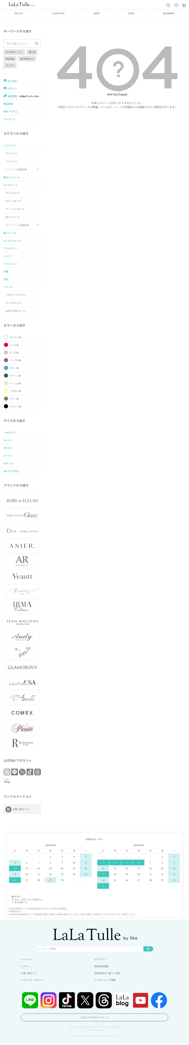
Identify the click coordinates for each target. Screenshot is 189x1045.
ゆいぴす (10, 65)
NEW (97, 13)
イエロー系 (15, 391)
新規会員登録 (101, 966)
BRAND (18, 13)
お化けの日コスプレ (16, 310)
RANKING (168, 13)
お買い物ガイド (29, 973)
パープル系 (15, 360)
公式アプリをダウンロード (94, 1017)
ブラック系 (15, 406)
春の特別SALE (27, 58)
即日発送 (10, 58)
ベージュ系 (15, 383)
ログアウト (100, 959)
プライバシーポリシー (32, 980)
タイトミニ (11, 153)
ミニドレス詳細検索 (16, 169)
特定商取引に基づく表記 (107, 973)
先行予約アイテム (14, 52)
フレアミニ (11, 161)
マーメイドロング (15, 209)
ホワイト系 (15, 337)
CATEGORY (58, 13)
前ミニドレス (13, 217)
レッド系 (14, 344)
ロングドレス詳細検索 (17, 225)
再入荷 (32, 52)
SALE (131, 13)
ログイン (25, 966)
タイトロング (13, 192)
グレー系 (14, 398)
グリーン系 (15, 375)
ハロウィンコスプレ (16, 294)
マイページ (27, 959)
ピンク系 (14, 352)
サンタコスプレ (14, 302)
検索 (148, 948)
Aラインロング (13, 200)
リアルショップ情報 (105, 980)
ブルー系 (14, 368)
